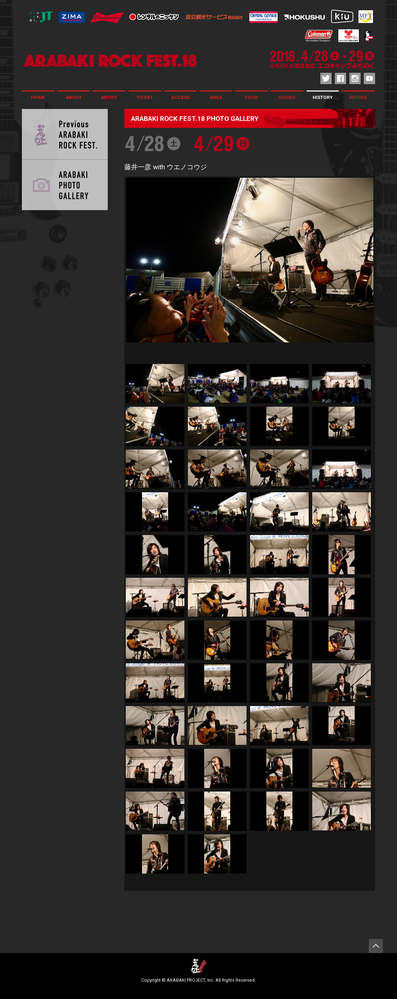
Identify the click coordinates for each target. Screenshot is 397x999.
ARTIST (109, 97)
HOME (38, 97)
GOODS (287, 97)
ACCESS (180, 97)
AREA (216, 97)
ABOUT (74, 97)
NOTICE (358, 97)
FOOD (251, 97)
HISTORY (323, 97)
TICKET (144, 97)
